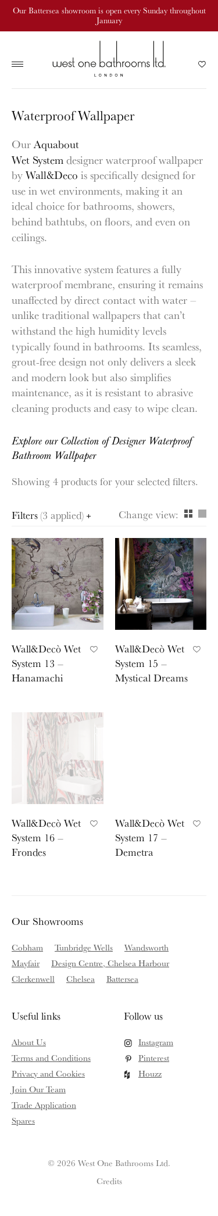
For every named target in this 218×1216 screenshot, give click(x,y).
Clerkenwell (33, 979)
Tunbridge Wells (84, 947)
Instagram (155, 1042)
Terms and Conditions (51, 1058)
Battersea (122, 979)
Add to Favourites (92, 647)
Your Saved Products (202, 67)
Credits (109, 1181)
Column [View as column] (202, 514)
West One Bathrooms (109, 58)
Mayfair (26, 963)
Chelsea (80, 979)
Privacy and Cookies (48, 1073)
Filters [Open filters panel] (51, 514)
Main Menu (20, 64)
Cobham (27, 947)
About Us (29, 1042)
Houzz (150, 1073)
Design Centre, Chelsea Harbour (110, 963)
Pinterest (153, 1058)
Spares (23, 1120)
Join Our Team (39, 1089)
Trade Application (44, 1105)
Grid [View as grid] (188, 514)
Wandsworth (146, 947)
